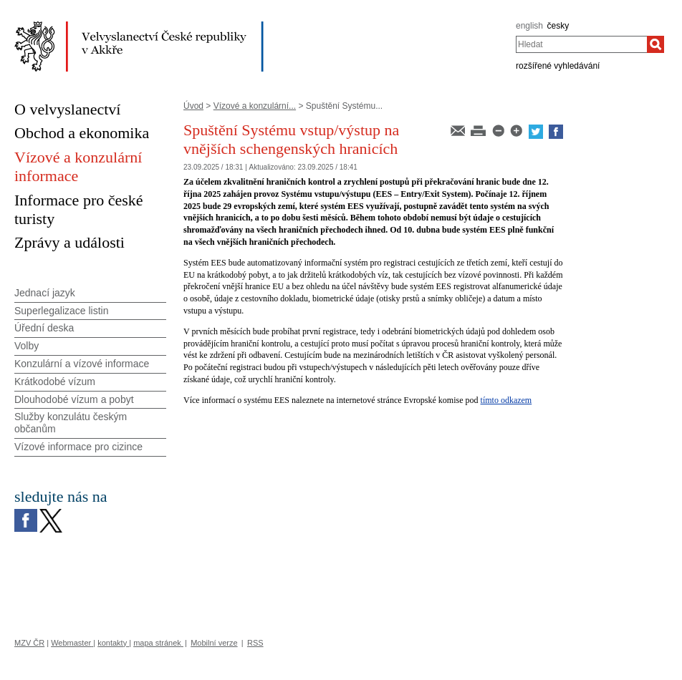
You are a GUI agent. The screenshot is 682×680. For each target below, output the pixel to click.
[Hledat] (655, 44)
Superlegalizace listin (61, 310)
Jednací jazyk (44, 292)
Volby (26, 345)
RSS (255, 642)
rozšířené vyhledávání (558, 66)
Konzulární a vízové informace (81, 363)
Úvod (193, 106)
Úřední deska (44, 328)
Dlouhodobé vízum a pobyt (74, 399)
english (529, 26)
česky (558, 26)
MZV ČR (29, 642)
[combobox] (581, 44)
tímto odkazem (506, 400)
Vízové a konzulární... (254, 106)
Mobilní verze (214, 642)
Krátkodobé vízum (54, 381)
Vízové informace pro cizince (78, 446)
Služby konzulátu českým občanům (70, 422)
